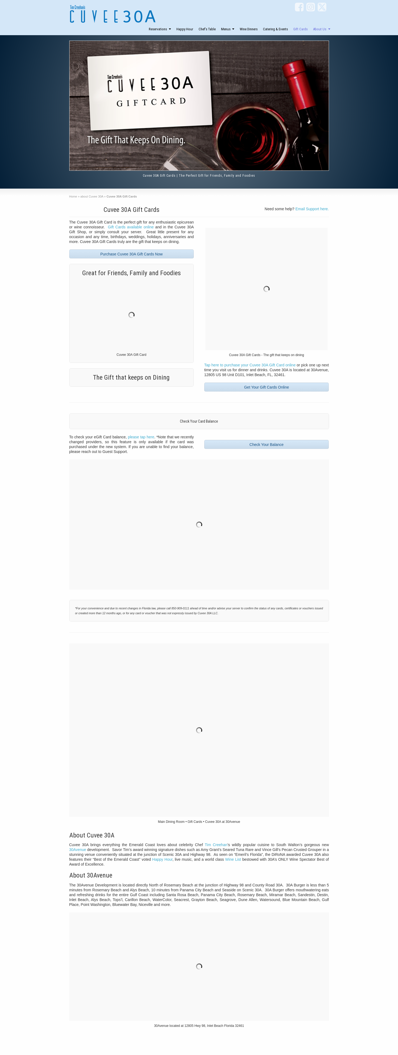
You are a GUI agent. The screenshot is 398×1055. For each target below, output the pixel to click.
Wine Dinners (249, 29)
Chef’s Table (207, 29)
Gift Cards (300, 29)
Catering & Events (275, 29)
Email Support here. (312, 209)
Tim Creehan (216, 845)
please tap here (141, 437)
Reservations (158, 29)
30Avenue (77, 849)
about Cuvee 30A (91, 196)
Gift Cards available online (131, 227)
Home (73, 196)
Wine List (233, 859)
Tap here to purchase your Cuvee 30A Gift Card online (250, 365)
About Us (319, 29)
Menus (226, 29)
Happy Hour (184, 29)
